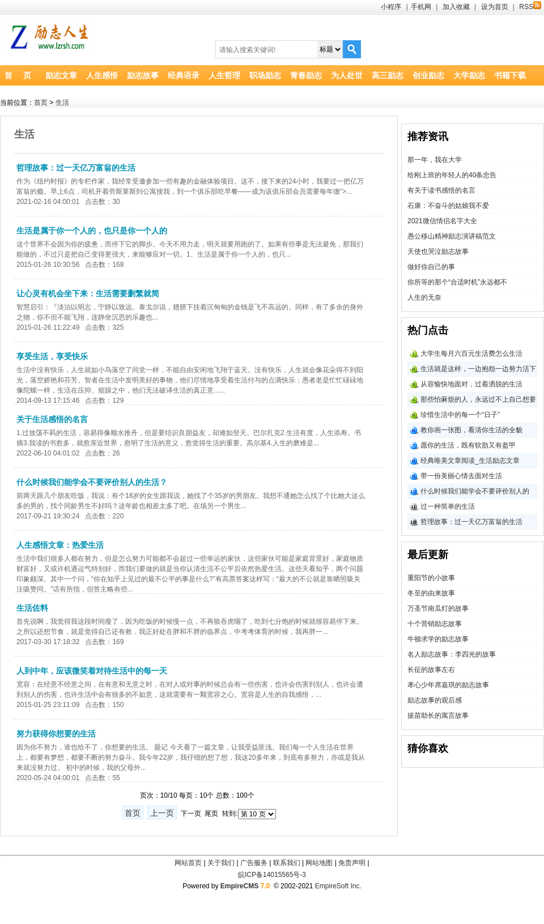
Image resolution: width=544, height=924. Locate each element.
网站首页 (188, 863)
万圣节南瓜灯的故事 (438, 608)
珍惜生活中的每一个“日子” (460, 415)
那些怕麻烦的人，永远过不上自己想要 (478, 399)
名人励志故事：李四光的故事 (451, 654)
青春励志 (306, 75)
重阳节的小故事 (431, 578)
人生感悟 (102, 75)
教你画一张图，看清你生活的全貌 (471, 430)
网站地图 (319, 863)
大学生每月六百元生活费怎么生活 (471, 353)
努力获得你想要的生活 (56, 733)
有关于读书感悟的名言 (441, 190)
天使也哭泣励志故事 (438, 252)
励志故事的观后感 (434, 700)
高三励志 (387, 75)
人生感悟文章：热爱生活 (60, 545)
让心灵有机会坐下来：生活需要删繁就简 (87, 293)
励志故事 (143, 75)
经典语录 (183, 75)
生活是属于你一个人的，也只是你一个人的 (91, 230)
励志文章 (61, 75)
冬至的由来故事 (431, 593)
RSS (530, 7)
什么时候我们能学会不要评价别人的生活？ (91, 482)
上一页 (162, 812)
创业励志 (428, 75)
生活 (62, 103)
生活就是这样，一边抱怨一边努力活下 (478, 369)
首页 (41, 103)
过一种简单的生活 (447, 506)
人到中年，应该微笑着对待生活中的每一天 (91, 670)
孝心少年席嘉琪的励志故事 (448, 685)
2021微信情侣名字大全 (442, 221)
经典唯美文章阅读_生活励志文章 (470, 461)
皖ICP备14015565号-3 (272, 875)
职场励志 (265, 75)
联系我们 (286, 863)
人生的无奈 (424, 297)
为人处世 (347, 75)
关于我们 (221, 863)
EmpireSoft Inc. (338, 886)
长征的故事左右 (431, 670)
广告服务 (253, 863)
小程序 (391, 7)
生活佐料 (32, 607)
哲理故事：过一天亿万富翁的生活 (75, 167)
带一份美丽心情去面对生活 (461, 476)
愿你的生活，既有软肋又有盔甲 (468, 445)
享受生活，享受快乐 (52, 356)
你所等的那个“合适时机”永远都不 (457, 282)
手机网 (421, 7)
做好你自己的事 (431, 267)
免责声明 (352, 863)
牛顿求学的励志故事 (438, 639)
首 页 (18, 75)
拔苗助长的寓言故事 (438, 715)
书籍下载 (510, 75)
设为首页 (494, 7)
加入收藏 (456, 7)
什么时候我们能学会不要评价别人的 (474, 491)
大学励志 (469, 75)
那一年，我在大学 (434, 160)
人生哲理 (224, 75)
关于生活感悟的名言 (52, 419)
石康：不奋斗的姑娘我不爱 (448, 206)
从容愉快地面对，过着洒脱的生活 (471, 384)
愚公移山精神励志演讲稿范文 (451, 236)
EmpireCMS (239, 886)
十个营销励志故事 (434, 624)
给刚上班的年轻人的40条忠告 (451, 175)
